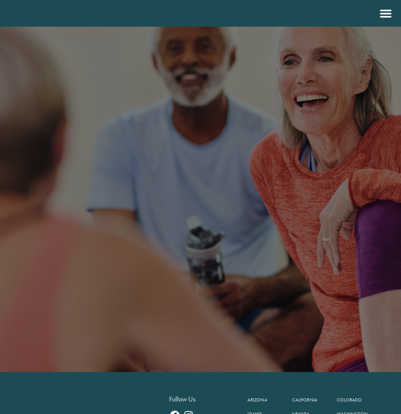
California (304, 400)
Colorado (349, 400)
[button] (384, 13)
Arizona (257, 400)
